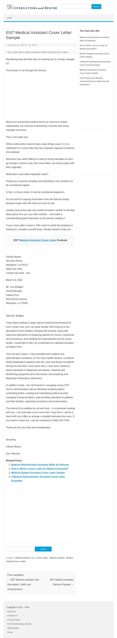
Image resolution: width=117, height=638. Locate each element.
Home (9, 18)
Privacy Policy (13, 620)
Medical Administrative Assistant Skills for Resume (40, 464)
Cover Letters (18, 52)
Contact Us (12, 615)
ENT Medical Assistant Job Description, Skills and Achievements (23, 584)
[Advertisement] (40, 96)
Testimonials (13, 628)
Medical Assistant (32, 52)
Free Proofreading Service (19, 624)
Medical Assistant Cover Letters (54, 52)
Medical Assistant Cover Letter (37, 240)
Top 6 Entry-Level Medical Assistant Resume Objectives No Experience (94, 81)
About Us (11, 611)
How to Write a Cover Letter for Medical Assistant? (39, 468)
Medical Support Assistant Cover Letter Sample (38, 472)
